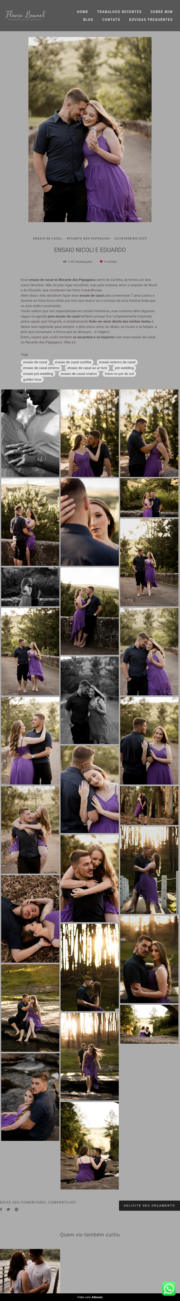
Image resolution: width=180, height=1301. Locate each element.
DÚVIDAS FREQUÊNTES (151, 20)
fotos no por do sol (119, 374)
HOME (82, 12)
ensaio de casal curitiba (73, 362)
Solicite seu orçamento (149, 1205)
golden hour (32, 379)
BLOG (88, 20)
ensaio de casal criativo (79, 374)
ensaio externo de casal (117, 362)
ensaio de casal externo (41, 368)
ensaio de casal (35, 362)
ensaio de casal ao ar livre (87, 368)
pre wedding (124, 368)
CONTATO (111, 20)
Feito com (90, 1297)
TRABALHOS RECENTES (119, 12)
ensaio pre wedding (38, 374)
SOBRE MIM (162, 12)
